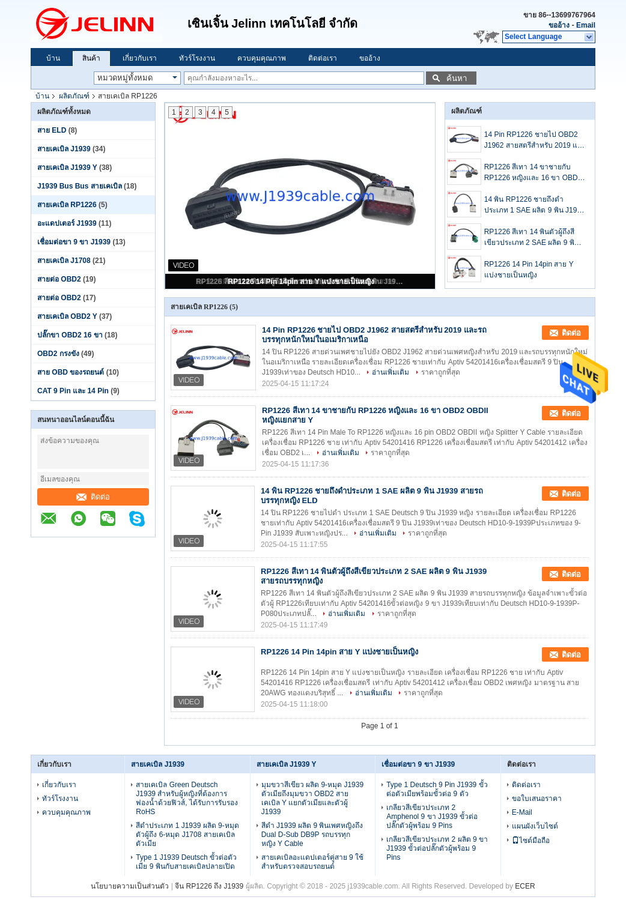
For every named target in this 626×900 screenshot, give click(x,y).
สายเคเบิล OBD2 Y (67, 316)
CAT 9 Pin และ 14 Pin (73, 391)
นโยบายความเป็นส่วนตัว (130, 886)
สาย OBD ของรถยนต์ (70, 372)
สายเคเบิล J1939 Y (67, 167)
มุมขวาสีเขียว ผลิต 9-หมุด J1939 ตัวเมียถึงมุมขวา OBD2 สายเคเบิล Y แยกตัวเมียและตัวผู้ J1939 (312, 798)
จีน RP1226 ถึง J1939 (209, 886)
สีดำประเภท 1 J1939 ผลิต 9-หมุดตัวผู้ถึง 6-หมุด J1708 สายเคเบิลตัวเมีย (187, 834)
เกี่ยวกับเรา (140, 58)
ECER (525, 886)
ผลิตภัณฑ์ (74, 96)
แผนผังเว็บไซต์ (535, 826)
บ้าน (53, 58)
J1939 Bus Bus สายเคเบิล (79, 186)
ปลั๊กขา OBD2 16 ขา (70, 335)
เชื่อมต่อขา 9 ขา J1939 (74, 242)
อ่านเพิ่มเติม (390, 372)
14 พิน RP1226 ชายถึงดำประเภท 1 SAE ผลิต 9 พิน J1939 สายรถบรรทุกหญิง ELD (534, 205)
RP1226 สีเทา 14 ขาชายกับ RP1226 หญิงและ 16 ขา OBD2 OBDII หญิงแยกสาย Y (533, 173)
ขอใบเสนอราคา (537, 798)
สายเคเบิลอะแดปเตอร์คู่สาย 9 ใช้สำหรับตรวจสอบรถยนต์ (312, 862)
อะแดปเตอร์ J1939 (67, 223)
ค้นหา (456, 78)
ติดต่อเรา (322, 58)
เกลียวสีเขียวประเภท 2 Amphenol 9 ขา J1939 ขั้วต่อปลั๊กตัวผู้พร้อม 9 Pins (432, 816)
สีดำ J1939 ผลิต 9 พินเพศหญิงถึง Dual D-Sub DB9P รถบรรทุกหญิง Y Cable (312, 834)
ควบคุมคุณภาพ (261, 58)
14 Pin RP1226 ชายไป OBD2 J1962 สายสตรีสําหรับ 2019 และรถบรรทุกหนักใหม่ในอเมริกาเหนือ (534, 140)
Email (585, 25)
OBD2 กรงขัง (58, 353)
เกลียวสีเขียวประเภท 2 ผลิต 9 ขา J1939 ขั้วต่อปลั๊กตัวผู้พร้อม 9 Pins (437, 848)
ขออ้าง (559, 25)
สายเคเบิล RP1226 (67, 205)
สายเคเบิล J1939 (64, 149)
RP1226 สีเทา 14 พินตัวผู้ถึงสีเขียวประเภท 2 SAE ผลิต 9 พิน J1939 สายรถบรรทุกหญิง (531, 238)
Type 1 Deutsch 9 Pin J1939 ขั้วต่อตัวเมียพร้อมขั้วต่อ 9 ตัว (436, 789)
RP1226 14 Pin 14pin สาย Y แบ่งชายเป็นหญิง (301, 281)
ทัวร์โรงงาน (197, 58)
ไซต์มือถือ (531, 840)
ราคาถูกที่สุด (440, 372)
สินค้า (91, 58)
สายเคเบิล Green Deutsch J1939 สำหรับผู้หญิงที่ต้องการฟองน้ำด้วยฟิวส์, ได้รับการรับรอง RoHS (187, 798)
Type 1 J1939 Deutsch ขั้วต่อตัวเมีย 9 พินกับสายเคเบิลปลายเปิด (186, 862)
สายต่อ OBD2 (59, 279)
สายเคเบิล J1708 (64, 260)
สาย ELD (51, 130)
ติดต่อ (93, 496)
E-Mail (522, 812)
